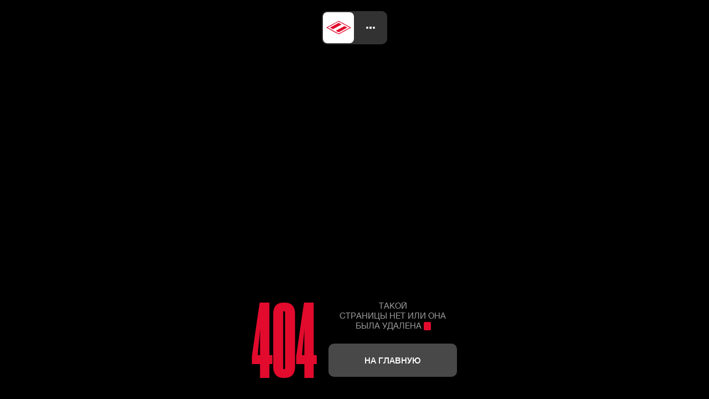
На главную (392, 360)
